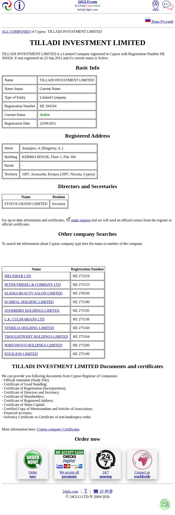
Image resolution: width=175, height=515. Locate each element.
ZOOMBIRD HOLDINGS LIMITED (32, 311)
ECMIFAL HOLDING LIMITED (29, 302)
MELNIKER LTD (18, 276)
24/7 (105, 464)
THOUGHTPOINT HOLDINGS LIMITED (36, 336)
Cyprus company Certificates (58, 429)
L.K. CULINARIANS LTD (24, 319)
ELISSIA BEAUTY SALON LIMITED (33, 293)
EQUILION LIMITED (21, 354)
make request (78, 220)
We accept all (69, 464)
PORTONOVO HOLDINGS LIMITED (33, 345)
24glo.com (70, 491)
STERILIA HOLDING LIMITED (29, 328)
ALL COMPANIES (16, 31)
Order (33, 464)
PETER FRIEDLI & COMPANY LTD (33, 285)
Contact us (142, 464)
